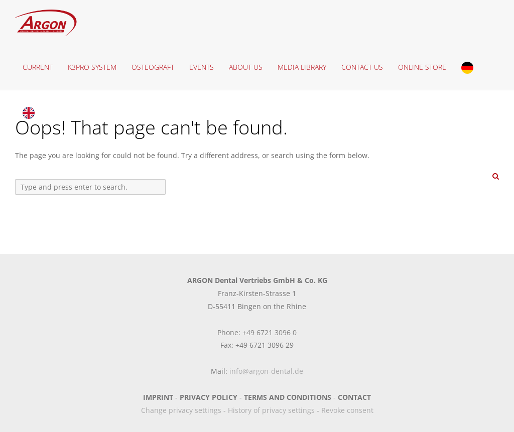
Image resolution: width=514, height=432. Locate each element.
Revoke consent (347, 410)
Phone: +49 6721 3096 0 (257, 332)
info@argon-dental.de (266, 371)
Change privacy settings (181, 410)
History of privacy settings (271, 410)
